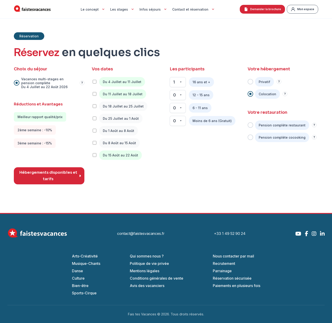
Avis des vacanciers (147, 285)
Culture (78, 278)
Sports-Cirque (84, 293)
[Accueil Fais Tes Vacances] (32, 9)
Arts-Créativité (85, 256)
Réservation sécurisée (232, 278)
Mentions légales (144, 271)
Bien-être (80, 285)
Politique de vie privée (149, 263)
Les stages (122, 9)
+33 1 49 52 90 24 (230, 233)
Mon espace (302, 9)
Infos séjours (153, 9)
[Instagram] (314, 233)
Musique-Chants (86, 263)
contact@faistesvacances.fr (140, 233)
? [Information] (82, 82)
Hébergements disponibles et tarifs (50, 175)
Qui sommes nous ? (147, 256)
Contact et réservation (193, 9)
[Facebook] (306, 233)
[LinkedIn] (322, 233)
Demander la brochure (262, 9)
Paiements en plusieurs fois (236, 285)
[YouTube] (298, 233)
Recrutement (224, 263)
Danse (77, 271)
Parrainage (222, 271)
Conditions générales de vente (156, 278)
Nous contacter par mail (233, 256)
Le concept (93, 9)
